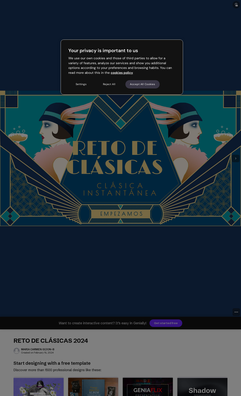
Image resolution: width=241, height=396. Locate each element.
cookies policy (122, 73)
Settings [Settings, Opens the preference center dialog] (81, 84)
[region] (122, 67)
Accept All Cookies (142, 84)
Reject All (109, 84)
